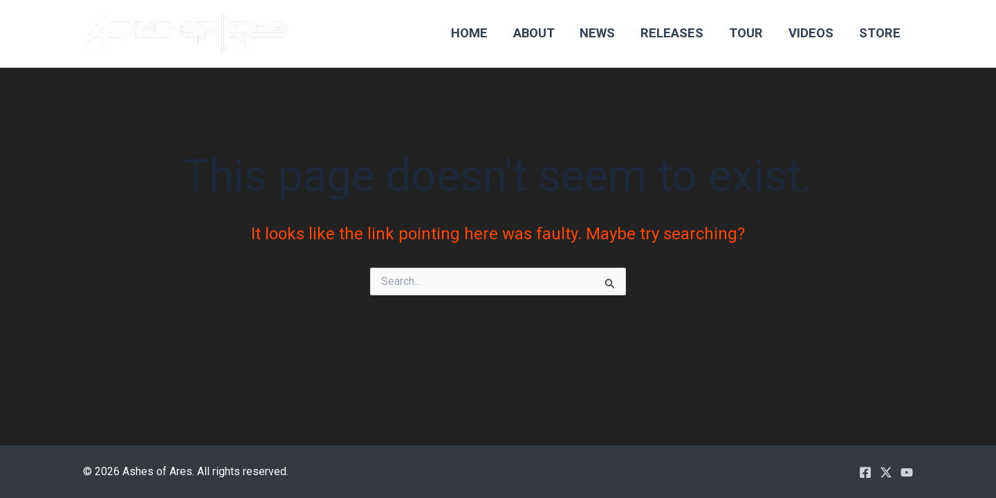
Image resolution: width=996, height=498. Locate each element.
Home (469, 33)
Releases (671, 33)
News (597, 33)
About (534, 33)
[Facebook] (865, 472)
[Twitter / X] (886, 472)
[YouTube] (907, 472)
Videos (810, 33)
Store (880, 33)
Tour (746, 33)
